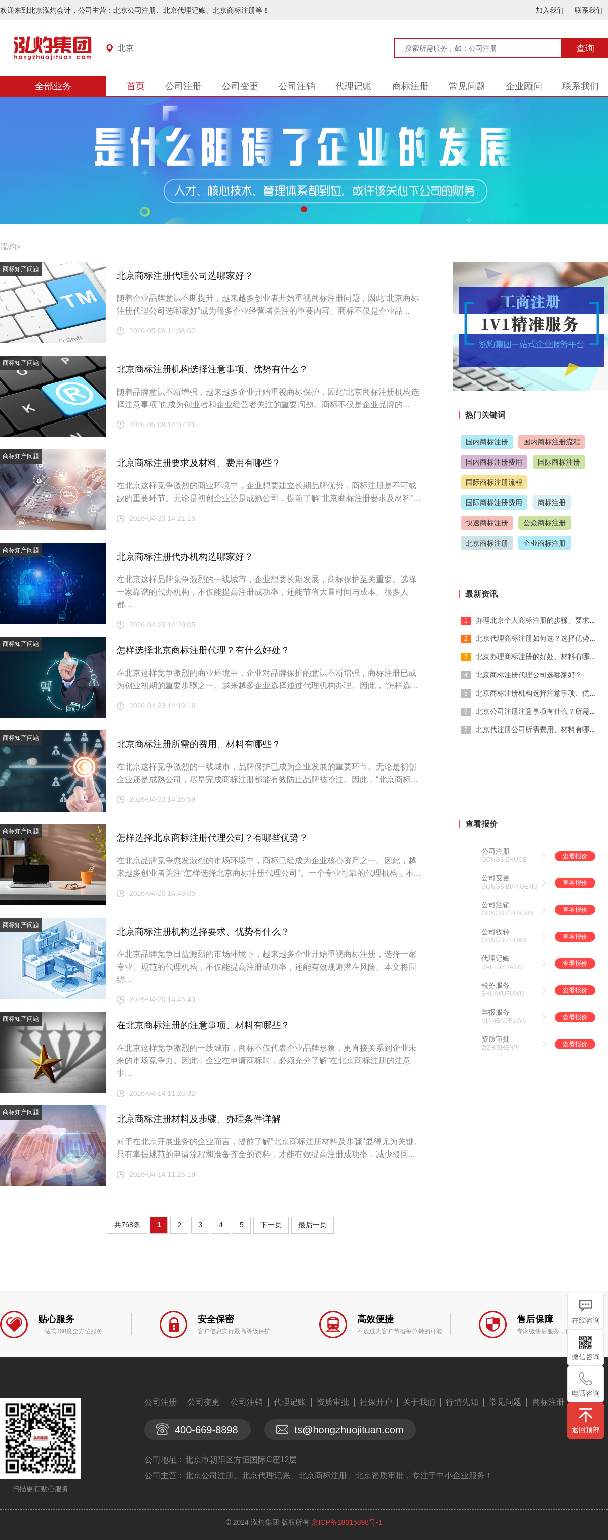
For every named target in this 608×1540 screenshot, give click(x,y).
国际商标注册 (559, 462)
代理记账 (353, 86)
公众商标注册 (544, 523)
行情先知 (462, 1402)
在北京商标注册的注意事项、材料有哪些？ (203, 1025)
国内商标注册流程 (551, 442)
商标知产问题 (21, 269)
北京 (126, 48)
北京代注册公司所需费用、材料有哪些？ (539, 729)
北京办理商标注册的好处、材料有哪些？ (539, 656)
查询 (585, 48)
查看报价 (575, 856)
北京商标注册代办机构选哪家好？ (185, 557)
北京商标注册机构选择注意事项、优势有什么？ (212, 369)
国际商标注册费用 (494, 502)
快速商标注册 (487, 523)
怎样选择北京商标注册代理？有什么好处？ (203, 650)
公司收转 (495, 932)
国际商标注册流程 (494, 482)
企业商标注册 (544, 543)
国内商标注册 (487, 442)
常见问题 (467, 86)
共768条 (127, 1225)
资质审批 (495, 1039)
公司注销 (297, 86)
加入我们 (550, 10)
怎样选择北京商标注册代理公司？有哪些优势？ (212, 838)
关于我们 (419, 1402)
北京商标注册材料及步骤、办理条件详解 (199, 1119)
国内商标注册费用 (494, 462)
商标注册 (410, 86)
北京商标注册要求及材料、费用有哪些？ (199, 463)
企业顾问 (524, 86)
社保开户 (376, 1402)
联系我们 (589, 10)
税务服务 (495, 985)
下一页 (271, 1225)
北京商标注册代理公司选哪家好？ (185, 276)
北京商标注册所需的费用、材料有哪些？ (199, 744)
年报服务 (495, 1012)
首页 (136, 86)
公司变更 (240, 86)
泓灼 (8, 246)
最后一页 (312, 1225)
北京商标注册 (487, 543)
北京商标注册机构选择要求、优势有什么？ (203, 932)
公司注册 (183, 86)
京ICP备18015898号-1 (346, 1522)
